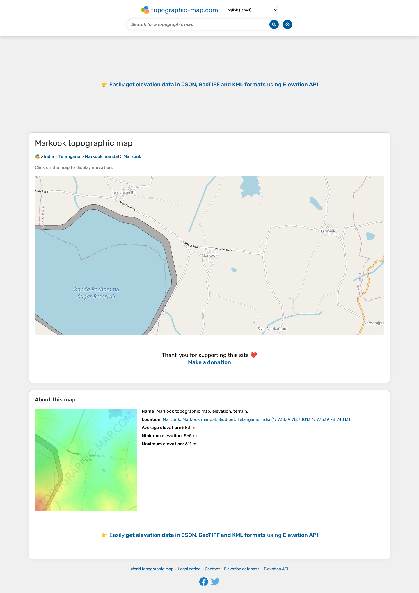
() (256, 419)
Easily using (213, 84)
